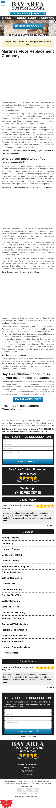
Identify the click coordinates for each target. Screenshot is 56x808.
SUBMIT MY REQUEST (28, 461)
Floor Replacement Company (15, 566)
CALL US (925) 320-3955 (20, 14)
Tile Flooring (7, 543)
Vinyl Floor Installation (12, 641)
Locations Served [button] (28, 737)
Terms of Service (46, 788)
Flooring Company (10, 538)
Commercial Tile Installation (15, 624)
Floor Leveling (8, 584)
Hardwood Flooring (11, 549)
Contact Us (39, 14)
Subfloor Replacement (12, 578)
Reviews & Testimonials (23, 788)
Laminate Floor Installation (14, 635)
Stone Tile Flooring (10, 607)
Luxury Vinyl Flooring (12, 555)
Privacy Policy (35, 788)
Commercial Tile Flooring (13, 612)
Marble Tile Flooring (11, 601)
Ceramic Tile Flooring (12, 589)
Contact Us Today (27, 791)
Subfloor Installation (11, 572)
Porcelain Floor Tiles (11, 595)
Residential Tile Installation (14, 630)
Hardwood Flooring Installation (16, 647)
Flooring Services (10, 653)
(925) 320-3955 (45, 151)
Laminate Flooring (10, 561)
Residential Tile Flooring (13, 618)
